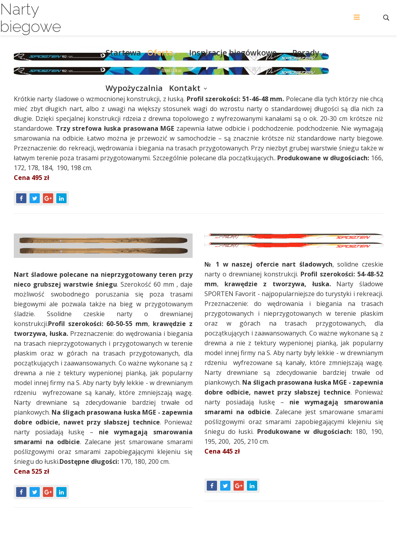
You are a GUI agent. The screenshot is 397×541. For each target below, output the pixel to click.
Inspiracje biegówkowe (232, 52)
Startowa (123, 52)
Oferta (160, 52)
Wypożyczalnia (134, 88)
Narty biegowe (30, 17)
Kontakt (184, 88)
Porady (305, 52)
